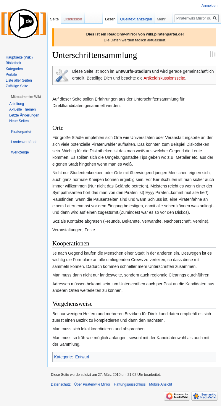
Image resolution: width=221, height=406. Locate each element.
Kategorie (63, 357)
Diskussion (73, 19)
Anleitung (16, 104)
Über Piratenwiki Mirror (92, 384)
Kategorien (14, 69)
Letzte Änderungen (24, 115)
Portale (11, 74)
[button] (26, 97)
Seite (54, 19)
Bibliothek (13, 63)
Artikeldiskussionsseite (164, 78)
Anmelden (209, 6)
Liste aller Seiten (19, 80)
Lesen (110, 19)
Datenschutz (61, 384)
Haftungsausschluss (130, 384)
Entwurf (82, 357)
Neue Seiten (19, 121)
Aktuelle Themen (22, 109)
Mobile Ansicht (160, 384)
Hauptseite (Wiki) (19, 57)
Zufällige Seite (17, 86)
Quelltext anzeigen (136, 19)
